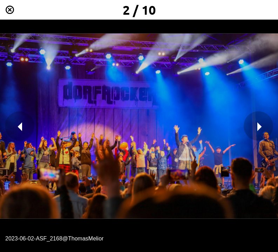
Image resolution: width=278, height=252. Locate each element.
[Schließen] (10, 10)
